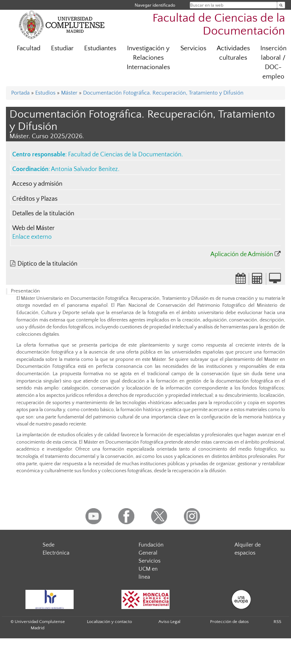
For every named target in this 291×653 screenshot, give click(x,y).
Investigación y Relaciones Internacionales (148, 58)
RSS (277, 621)
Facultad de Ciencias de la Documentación (218, 25)
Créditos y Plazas (35, 198)
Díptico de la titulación (47, 263)
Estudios (45, 93)
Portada (20, 93)
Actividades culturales (233, 53)
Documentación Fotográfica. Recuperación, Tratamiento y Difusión (163, 93)
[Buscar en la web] (281, 5)
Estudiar (62, 48)
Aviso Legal (169, 621)
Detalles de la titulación (43, 213)
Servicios (193, 48)
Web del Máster (33, 228)
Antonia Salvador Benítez (84, 169)
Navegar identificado (155, 5)
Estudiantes (100, 48)
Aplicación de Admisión (241, 254)
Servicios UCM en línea (150, 569)
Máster (69, 93)
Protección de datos (229, 621)
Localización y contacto (109, 621)
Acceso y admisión (37, 183)
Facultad (28, 48)
